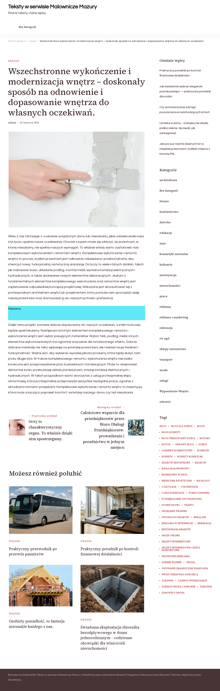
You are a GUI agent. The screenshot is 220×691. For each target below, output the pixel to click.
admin (12, 122)
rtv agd (164, 338)
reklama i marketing (173, 317)
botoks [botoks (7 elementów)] (205, 438)
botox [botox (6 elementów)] (166, 444)
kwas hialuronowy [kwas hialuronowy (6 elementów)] (175, 468)
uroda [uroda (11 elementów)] (190, 562)
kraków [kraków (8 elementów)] (200, 462)
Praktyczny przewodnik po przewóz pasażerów (33, 551)
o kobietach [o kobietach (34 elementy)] (189, 487)
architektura (168, 180)
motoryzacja (168, 275)
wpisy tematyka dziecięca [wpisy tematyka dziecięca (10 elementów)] (180, 574)
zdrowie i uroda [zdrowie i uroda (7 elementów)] (173, 593)
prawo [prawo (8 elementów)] (189, 505)
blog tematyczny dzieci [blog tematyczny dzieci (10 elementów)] (178, 438)
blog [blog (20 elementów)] (162, 426)
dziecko (165, 222)
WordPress (14, 680)
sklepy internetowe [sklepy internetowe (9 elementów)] (176, 541)
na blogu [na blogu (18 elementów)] (203, 481)
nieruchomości (169, 286)
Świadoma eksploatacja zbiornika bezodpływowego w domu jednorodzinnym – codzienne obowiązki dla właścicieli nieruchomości (110, 638)
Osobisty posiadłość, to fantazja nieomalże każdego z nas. (37, 624)
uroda (163, 370)
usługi (13, 60)
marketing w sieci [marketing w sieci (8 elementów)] (174, 474)
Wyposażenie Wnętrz (173, 391)
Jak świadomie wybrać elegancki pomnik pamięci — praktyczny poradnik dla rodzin (185, 91)
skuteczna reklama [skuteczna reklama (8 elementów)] (176, 556)
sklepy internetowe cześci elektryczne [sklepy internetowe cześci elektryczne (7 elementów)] (181, 548)
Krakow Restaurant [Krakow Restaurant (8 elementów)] (176, 462)
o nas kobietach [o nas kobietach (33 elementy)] (173, 493)
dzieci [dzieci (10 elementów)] (203, 444)
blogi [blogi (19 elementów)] (201, 426)
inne (162, 243)
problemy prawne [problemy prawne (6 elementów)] (174, 511)
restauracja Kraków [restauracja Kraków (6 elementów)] (176, 529)
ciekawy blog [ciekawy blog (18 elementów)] (184, 444)
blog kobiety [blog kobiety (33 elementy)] (171, 432)
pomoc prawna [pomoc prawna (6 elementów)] (199, 493)
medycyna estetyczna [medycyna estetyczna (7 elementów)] (177, 481)
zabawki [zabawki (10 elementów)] (167, 580)
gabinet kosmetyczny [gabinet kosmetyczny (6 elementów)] (177, 450)
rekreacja (166, 328)
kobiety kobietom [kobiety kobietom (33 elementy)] (190, 456)
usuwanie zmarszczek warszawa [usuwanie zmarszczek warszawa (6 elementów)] (185, 568)
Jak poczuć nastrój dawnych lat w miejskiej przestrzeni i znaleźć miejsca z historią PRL (184, 148)
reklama (165, 307)
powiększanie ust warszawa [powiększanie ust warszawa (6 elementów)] (182, 499)
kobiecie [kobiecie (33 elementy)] (203, 450)
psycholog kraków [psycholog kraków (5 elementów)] (175, 517)
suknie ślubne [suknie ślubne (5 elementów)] (172, 562)
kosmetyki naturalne (173, 254)
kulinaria (165, 264)
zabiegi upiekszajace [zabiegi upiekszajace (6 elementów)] (192, 580)
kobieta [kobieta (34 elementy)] (167, 456)
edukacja (165, 233)
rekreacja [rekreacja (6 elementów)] (204, 523)
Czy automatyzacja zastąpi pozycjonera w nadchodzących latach (184, 110)
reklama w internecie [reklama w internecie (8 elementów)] (177, 523)
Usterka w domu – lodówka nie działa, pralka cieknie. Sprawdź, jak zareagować (184, 128)
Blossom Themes (170, 675)
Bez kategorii (27, 27)
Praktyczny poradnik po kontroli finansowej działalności (110, 551)
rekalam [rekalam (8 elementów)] (200, 517)
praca (163, 296)
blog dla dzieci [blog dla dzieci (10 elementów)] (181, 426)
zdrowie (165, 402)
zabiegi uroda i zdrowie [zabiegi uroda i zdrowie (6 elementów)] (178, 586)
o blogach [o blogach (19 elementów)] (169, 487)
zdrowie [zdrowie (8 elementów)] (206, 586)
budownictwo (168, 212)
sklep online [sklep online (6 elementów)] (171, 535)
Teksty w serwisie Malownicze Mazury (52, 6)
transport (165, 359)
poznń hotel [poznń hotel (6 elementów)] (171, 505)
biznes (164, 201)
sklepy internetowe (172, 349)
